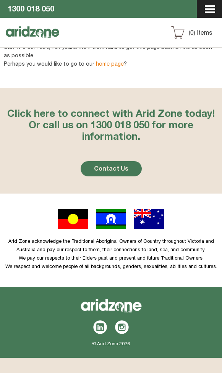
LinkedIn (100, 327)
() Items (200, 34)
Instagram (122, 327)
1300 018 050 (31, 10)
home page (110, 64)
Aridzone (46, 39)
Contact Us (111, 169)
